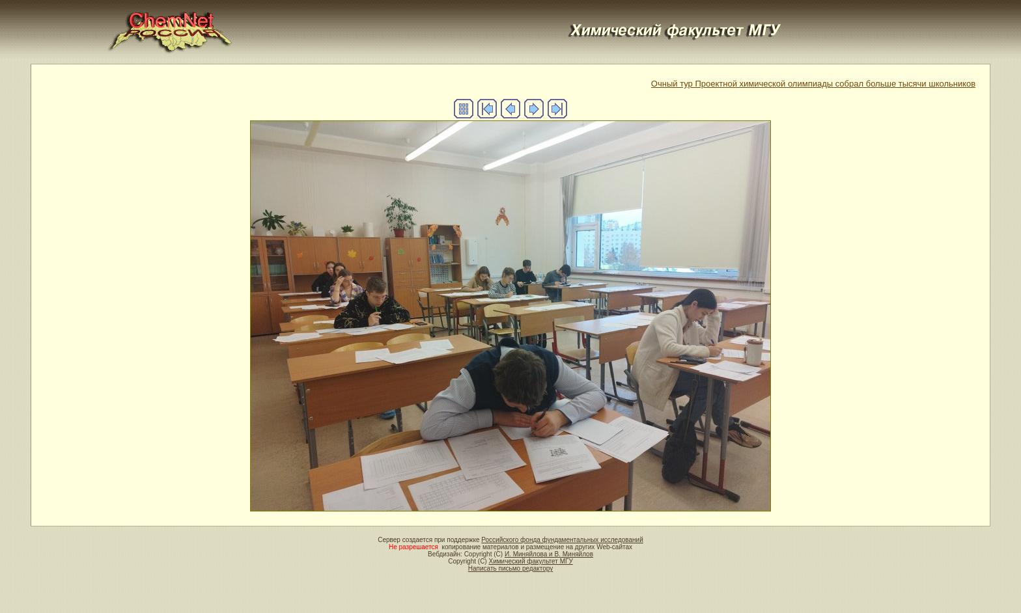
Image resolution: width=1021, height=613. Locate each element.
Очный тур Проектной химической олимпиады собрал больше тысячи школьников (813, 84)
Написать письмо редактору (510, 568)
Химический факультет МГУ (530, 561)
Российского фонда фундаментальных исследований (562, 539)
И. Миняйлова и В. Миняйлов (549, 554)
